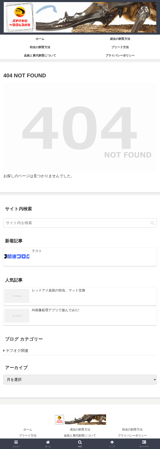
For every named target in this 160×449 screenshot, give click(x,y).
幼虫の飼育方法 (132, 429)
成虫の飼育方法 (80, 429)
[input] (80, 223)
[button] (152, 223)
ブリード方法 (27, 435)
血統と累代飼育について (80, 435)
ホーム (27, 429)
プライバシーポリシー (132, 435)
